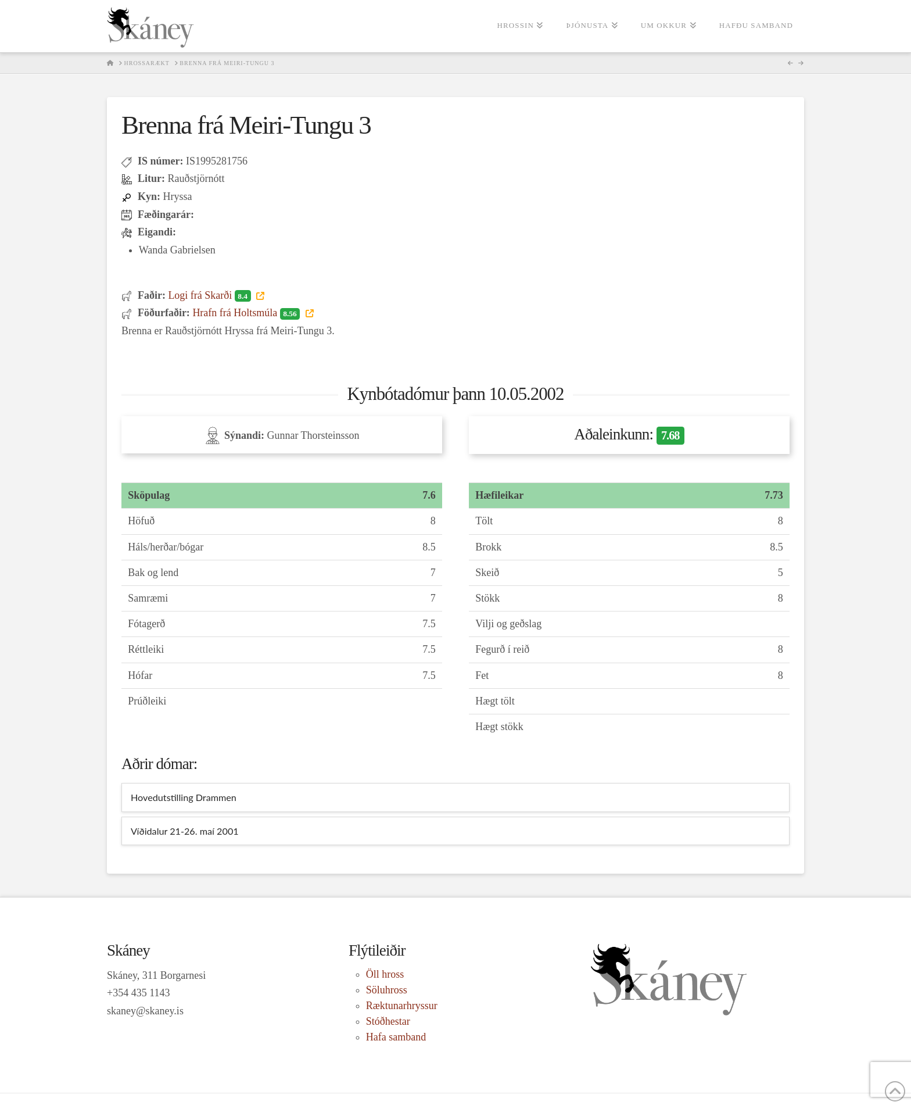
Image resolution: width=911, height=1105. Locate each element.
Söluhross (386, 990)
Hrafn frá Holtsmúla (247, 313)
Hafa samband (396, 1037)
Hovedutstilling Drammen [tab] (183, 797)
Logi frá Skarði (210, 295)
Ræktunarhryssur (401, 1005)
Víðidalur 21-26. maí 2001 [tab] (185, 830)
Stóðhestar (388, 1021)
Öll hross (385, 974)
